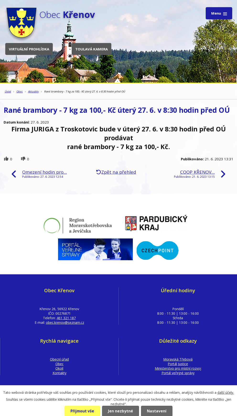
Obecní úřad (59, 359)
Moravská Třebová (178, 359)
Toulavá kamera (91, 49)
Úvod (8, 91)
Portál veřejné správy (178, 373)
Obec (19, 91)
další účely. (225, 392)
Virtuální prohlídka (29, 49)
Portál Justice (178, 364)
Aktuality (33, 91)
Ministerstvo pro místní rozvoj (178, 368)
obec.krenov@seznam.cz (65, 322)
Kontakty (59, 373)
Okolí (59, 368)
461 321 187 (66, 318)
